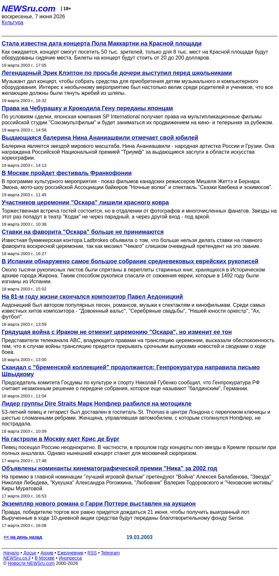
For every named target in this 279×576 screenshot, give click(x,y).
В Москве (45, 558)
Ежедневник (70, 552)
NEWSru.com (29, 8)
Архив (47, 552)
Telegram (110, 552)
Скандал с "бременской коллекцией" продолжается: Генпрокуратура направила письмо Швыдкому (131, 370)
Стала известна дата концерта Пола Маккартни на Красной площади (102, 43)
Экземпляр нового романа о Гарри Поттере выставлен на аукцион (99, 503)
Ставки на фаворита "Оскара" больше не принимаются (83, 232)
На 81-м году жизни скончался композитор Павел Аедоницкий (92, 296)
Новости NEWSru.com (31, 563)
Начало (11, 552)
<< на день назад (23, 537)
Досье (29, 552)
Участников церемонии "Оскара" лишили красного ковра (85, 202)
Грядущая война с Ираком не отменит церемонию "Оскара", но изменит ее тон (117, 332)
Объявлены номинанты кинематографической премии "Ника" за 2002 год (109, 468)
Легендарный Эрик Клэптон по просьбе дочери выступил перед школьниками (117, 73)
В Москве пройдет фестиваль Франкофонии (67, 173)
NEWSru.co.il (16, 558)
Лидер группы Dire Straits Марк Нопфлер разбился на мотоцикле (96, 403)
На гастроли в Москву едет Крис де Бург (60, 439)
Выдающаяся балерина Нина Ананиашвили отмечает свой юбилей (100, 137)
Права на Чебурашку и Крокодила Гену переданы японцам (87, 108)
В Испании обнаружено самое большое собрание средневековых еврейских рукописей (130, 261)
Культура (13, 22)
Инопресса (70, 558)
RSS (92, 552)
